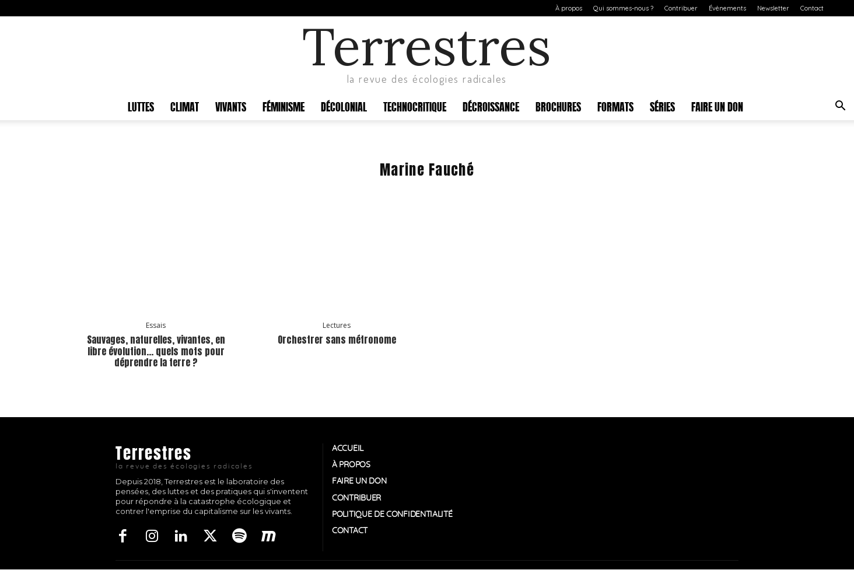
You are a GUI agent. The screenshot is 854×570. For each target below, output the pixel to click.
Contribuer (681, 8)
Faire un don (717, 106)
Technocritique (414, 106)
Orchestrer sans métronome (337, 340)
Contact (812, 8)
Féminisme (283, 106)
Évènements (727, 8)
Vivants (230, 106)
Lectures (337, 325)
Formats (615, 106)
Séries (662, 106)
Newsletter (773, 8)
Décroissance (491, 106)
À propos (568, 8)
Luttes (141, 106)
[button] (840, 107)
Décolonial (344, 106)
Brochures (558, 106)
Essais (156, 325)
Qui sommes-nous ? (623, 8)
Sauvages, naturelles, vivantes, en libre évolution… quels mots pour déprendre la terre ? (156, 351)
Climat (184, 106)
